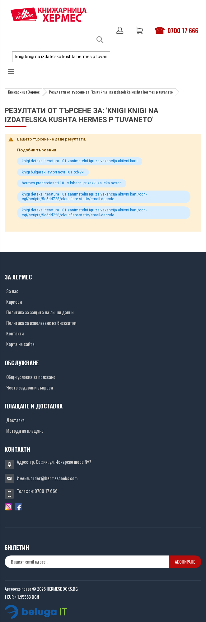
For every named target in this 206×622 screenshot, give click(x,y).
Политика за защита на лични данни (39, 312)
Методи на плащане (25, 430)
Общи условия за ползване (30, 376)
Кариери (14, 301)
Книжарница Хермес (24, 91)
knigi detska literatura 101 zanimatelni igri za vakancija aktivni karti (80, 161)
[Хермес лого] (48, 14)
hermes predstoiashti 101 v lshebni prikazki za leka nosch (72, 183)
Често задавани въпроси (29, 387)
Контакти (15, 333)
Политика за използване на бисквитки (41, 322)
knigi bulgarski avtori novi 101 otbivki (53, 172)
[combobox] (61, 56)
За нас (12, 291)
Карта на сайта (20, 343)
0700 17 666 (182, 30)
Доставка (15, 420)
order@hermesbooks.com (53, 478)
